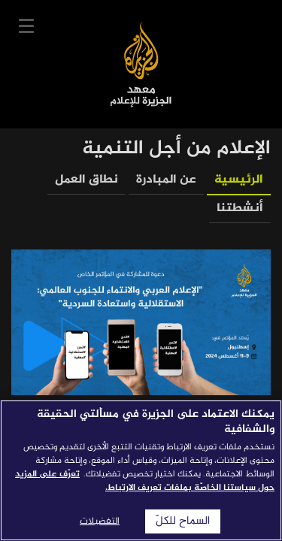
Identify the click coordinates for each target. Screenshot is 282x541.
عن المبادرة (166, 180)
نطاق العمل (86, 180)
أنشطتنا (240, 208)
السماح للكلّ (183, 521)
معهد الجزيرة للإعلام (141, 64)
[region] (141, 470)
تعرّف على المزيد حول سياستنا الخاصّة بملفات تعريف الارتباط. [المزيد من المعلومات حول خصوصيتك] (144, 481)
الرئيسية (238, 180)
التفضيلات (100, 521)
